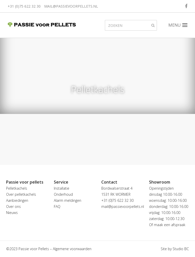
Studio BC (181, 248)
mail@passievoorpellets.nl (71, 6)
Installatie (61, 188)
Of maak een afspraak (167, 224)
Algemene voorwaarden (72, 248)
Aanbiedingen (17, 200)
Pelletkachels (16, 188)
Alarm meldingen (67, 200)
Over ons (13, 206)
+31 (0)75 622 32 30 (24, 6)
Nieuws (12, 212)
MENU (174, 25)
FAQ (57, 206)
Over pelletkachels (21, 194)
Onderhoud (63, 194)
